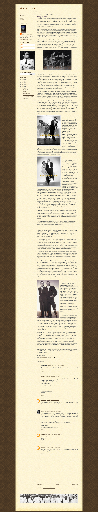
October (25, 89)
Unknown (43, 400)
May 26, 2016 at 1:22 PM (54, 411)
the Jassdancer (28, 8)
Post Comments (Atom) (49, 488)
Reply (42, 371)
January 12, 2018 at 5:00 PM (54, 434)
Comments (24, 47)
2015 (23, 79)
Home (21, 17)
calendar (22, 19)
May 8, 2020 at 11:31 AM (53, 447)
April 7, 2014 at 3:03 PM (53, 400)
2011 (23, 84)
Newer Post (39, 484)
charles (43, 376)
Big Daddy (44, 434)
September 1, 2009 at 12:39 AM (56, 365)
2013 (23, 81)
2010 (23, 86)
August (25, 91)
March (24, 98)
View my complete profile (25, 39)
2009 (23, 88)
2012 (23, 82)
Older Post (75, 484)
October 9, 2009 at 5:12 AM (52, 376)
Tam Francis (44, 411)
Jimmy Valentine (26, 93)
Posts (23, 45)
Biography (22, 20)
